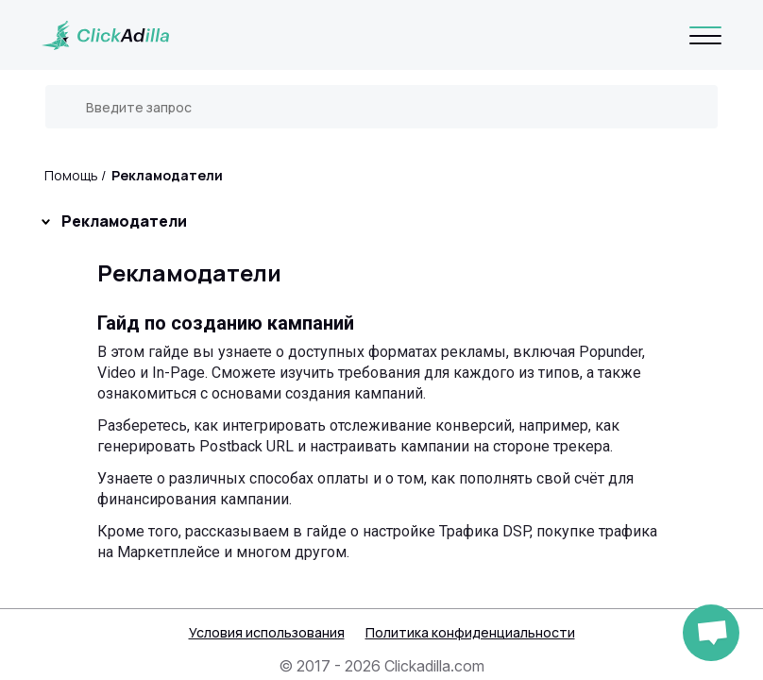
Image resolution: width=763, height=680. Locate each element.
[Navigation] (705, 35)
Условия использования (267, 632)
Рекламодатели (167, 175)
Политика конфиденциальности (470, 632)
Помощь (71, 175)
